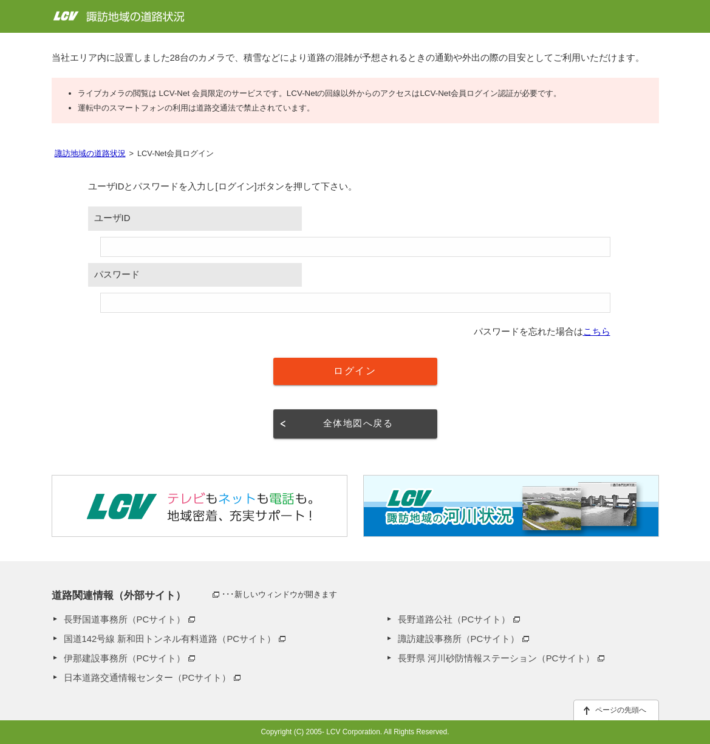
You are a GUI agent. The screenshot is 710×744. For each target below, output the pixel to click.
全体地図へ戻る (358, 423)
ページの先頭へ (620, 710)
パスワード (117, 274)
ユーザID (112, 218)
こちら (596, 331)
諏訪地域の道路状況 (90, 153)
